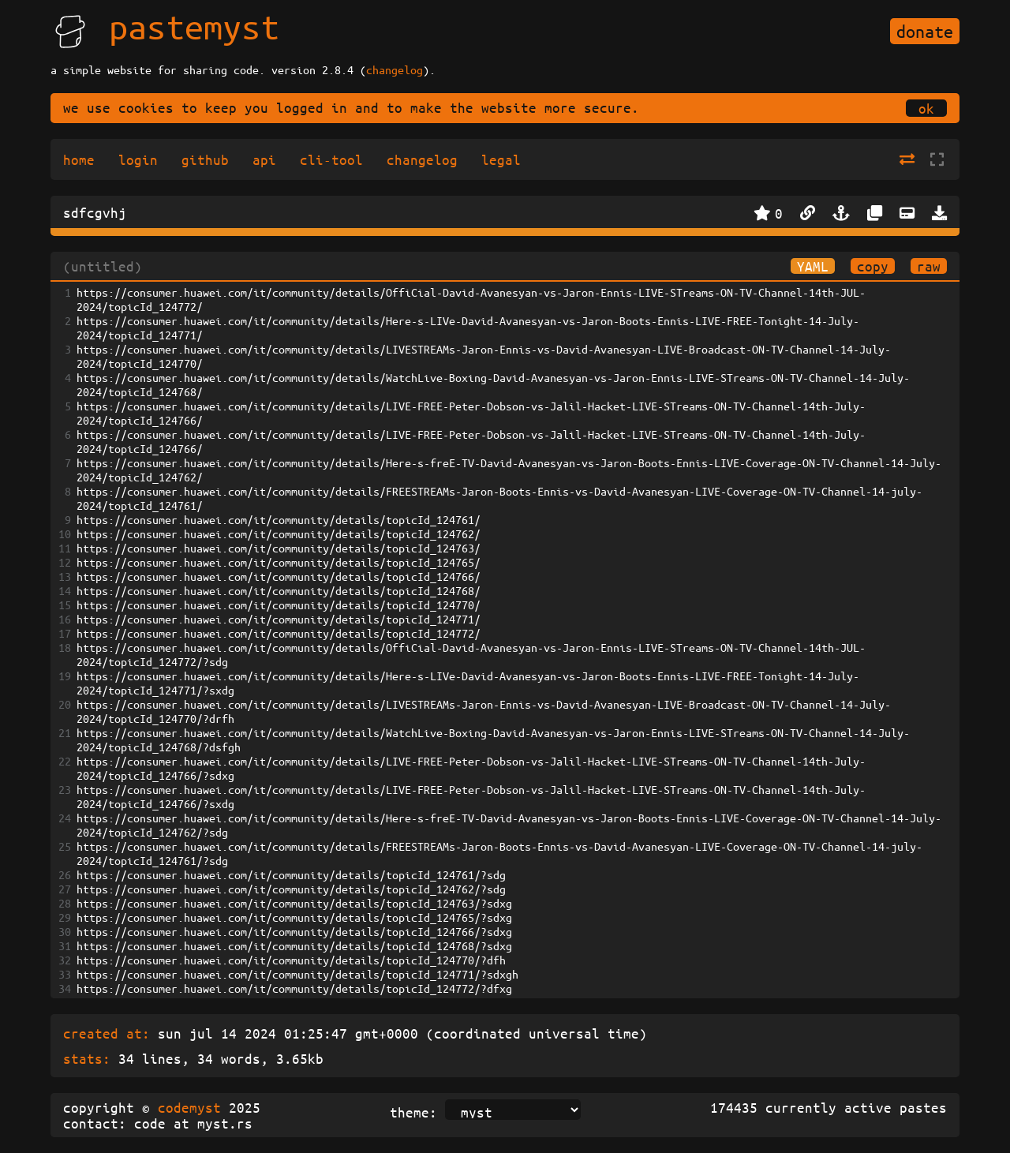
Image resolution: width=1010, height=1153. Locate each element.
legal (501, 159)
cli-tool (331, 159)
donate (924, 31)
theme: (413, 1112)
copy (872, 266)
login (138, 159)
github (205, 159)
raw (929, 266)
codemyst (189, 1107)
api (264, 159)
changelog (394, 69)
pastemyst (194, 26)
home (79, 159)
